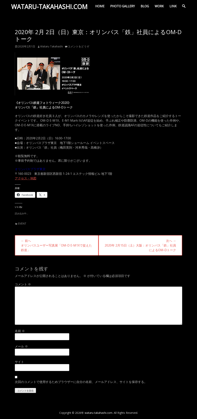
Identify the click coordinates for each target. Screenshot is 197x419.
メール (21, 346)
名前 (20, 331)
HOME (99, 6)
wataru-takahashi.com (50, 7)
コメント (23, 284)
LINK (173, 6)
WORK (159, 6)
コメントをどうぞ (78, 46)
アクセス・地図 (25, 178)
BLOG (145, 6)
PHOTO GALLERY (122, 6)
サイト (19, 362)
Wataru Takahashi (51, 46)
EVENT (22, 223)
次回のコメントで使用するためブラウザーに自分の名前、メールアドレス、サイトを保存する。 (81, 382)
